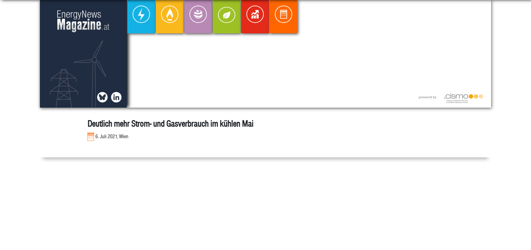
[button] (480, 11)
